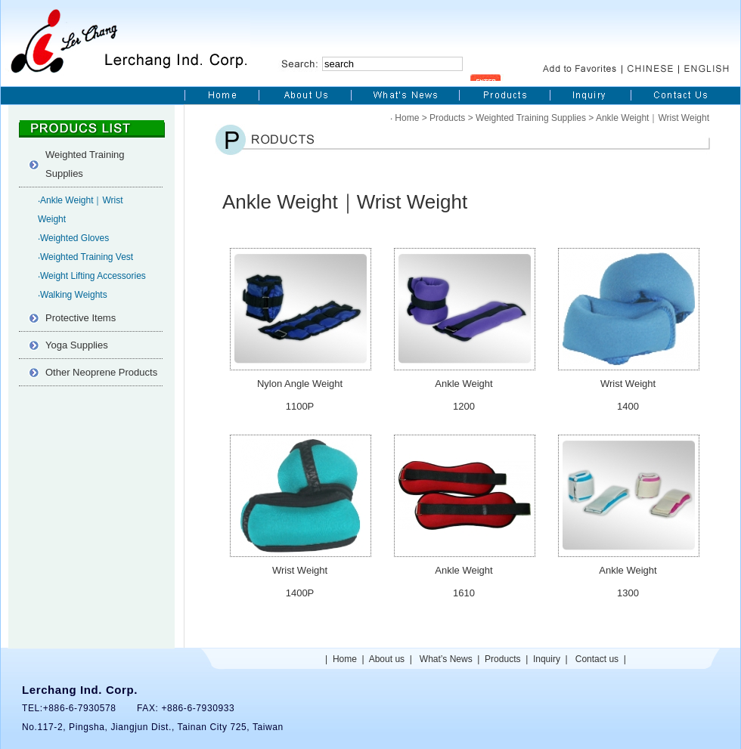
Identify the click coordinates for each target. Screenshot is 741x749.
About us (387, 659)
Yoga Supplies (76, 345)
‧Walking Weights (72, 294)
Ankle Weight (463, 383)
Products (447, 118)
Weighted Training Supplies (85, 164)
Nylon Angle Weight (300, 383)
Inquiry (546, 659)
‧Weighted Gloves (73, 238)
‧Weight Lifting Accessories (92, 276)
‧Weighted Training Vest (85, 257)
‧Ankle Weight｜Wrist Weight (80, 209)
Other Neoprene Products (101, 372)
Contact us (597, 659)
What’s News (446, 659)
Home (407, 118)
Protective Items (80, 317)
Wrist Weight (628, 383)
